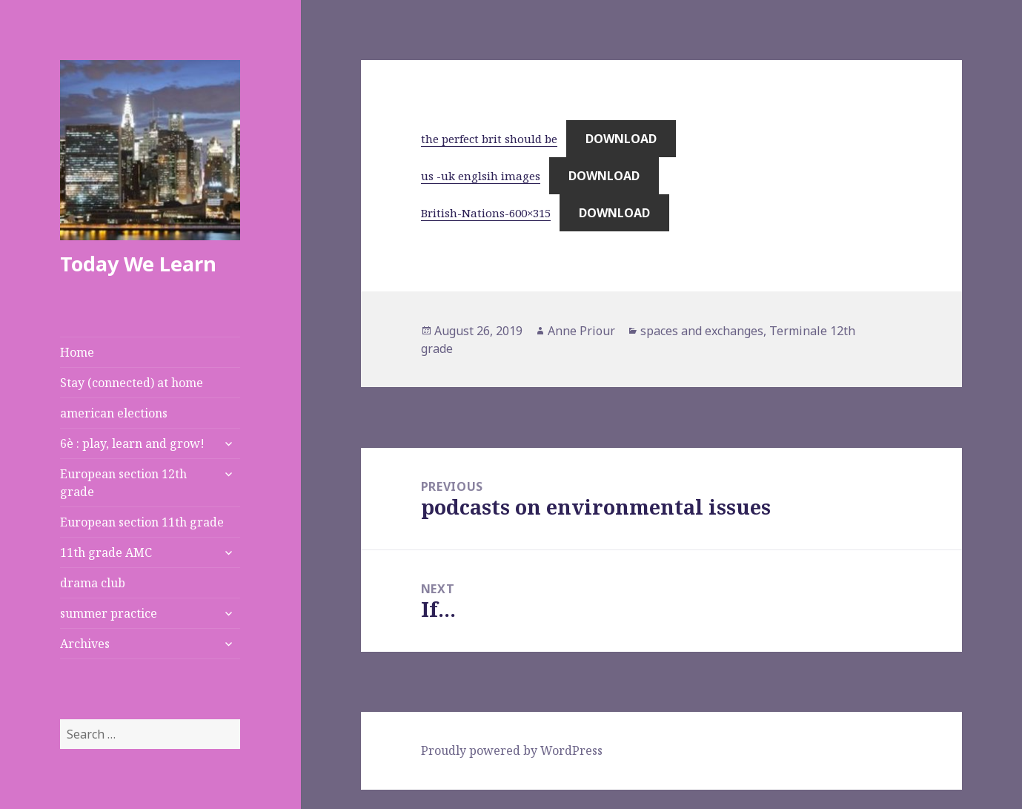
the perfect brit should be (489, 138)
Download (621, 139)
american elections (113, 413)
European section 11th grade (142, 522)
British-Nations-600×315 (486, 212)
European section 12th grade (123, 483)
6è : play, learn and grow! (132, 443)
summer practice (108, 613)
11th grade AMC (106, 552)
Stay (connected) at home (131, 382)
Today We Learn (138, 263)
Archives (85, 643)
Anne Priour (581, 331)
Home (77, 352)
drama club (92, 583)
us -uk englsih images (480, 175)
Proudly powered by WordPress (512, 750)
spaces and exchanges (701, 331)
